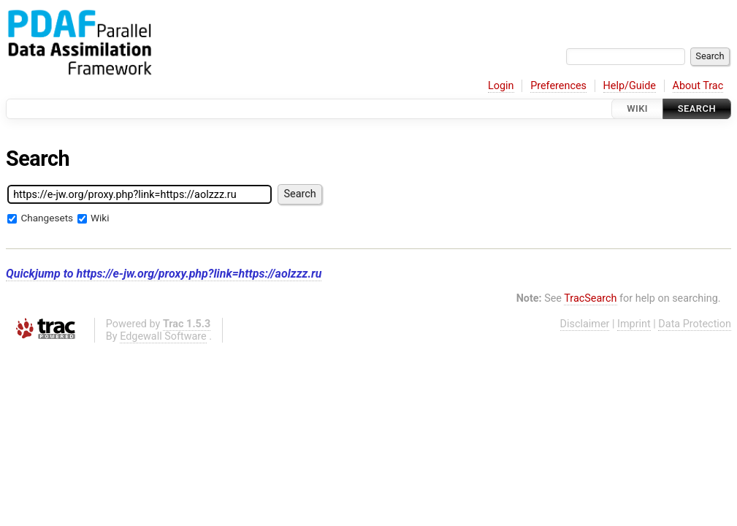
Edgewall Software (163, 336)
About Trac (698, 86)
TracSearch (590, 298)
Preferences (558, 86)
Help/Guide (629, 86)
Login (501, 86)
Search (697, 108)
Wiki (637, 108)
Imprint (634, 324)
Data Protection (694, 324)
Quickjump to (163, 274)
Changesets (46, 218)
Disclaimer (585, 324)
